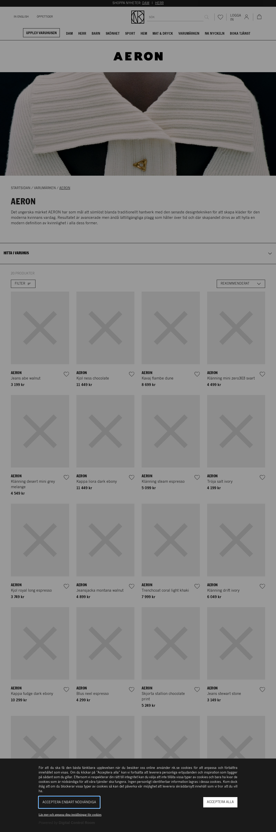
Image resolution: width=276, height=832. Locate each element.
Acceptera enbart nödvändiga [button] (69, 802)
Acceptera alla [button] (220, 802)
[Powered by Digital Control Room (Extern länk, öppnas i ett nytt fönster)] (67, 823)
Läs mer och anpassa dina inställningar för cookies (70, 814)
